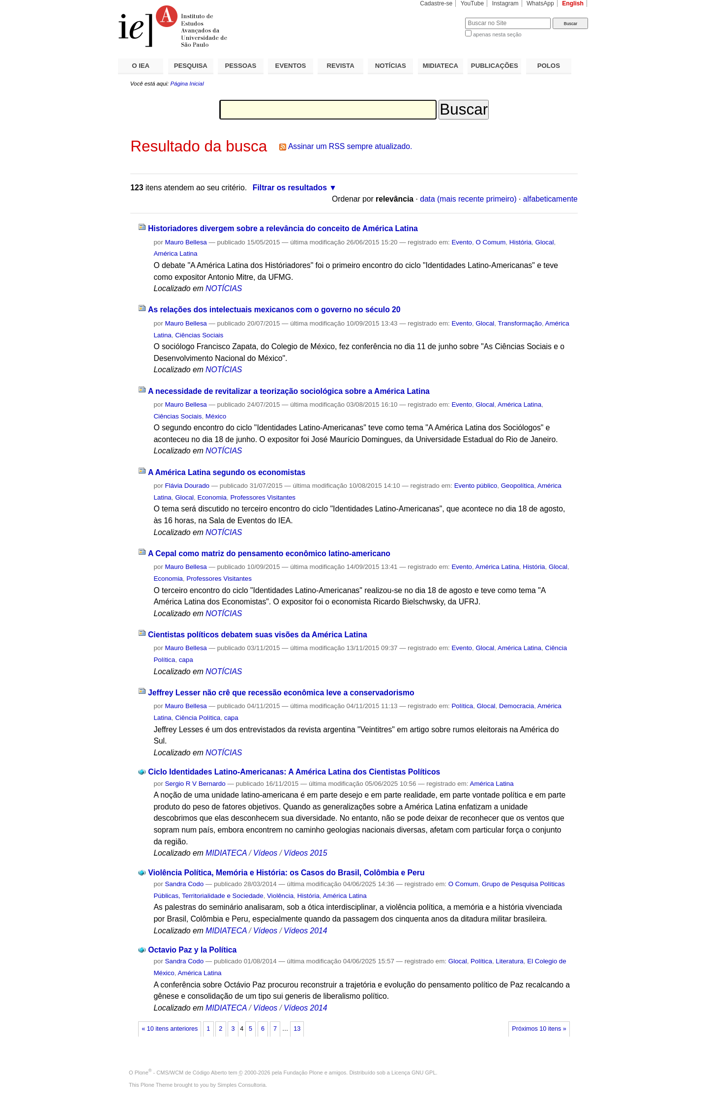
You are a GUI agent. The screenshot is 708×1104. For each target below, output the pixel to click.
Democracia (516, 706)
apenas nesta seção (497, 34)
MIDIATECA (440, 65)
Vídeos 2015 (305, 853)
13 (297, 1028)
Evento (461, 242)
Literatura (509, 961)
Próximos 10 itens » (539, 1028)
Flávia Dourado (187, 485)
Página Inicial (187, 84)
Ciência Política (197, 717)
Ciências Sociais (199, 335)
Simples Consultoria (241, 1085)
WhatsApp (540, 3)
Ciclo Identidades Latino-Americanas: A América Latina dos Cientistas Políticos (294, 772)
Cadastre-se (436, 3)
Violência (280, 895)
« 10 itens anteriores (170, 1028)
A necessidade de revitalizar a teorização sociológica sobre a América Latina (289, 391)
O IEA (140, 65)
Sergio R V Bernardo (195, 783)
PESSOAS (241, 65)
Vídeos (265, 853)
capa (186, 659)
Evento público (476, 485)
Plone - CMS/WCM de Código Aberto (181, 1072)
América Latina (175, 253)
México (216, 416)
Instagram (505, 3)
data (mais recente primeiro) (468, 199)
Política (462, 706)
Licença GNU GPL (413, 1072)
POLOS (548, 65)
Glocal (544, 242)
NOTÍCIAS (390, 65)
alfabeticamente (550, 199)
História (520, 242)
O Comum (490, 242)
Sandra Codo (184, 884)
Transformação (520, 323)
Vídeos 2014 (305, 930)
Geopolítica (517, 485)
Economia (212, 497)
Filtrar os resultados (290, 187)
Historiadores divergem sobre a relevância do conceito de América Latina (283, 228)
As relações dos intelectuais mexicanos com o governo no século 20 (274, 309)
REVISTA (340, 65)
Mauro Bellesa (185, 242)
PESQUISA (190, 65)
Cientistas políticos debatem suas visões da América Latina (257, 634)
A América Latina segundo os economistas (226, 472)
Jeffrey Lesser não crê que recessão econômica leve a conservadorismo (281, 692)
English (573, 3)
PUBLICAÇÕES (494, 65)
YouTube (472, 3)
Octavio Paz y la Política (192, 950)
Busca (441, 17)
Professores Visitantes (262, 497)
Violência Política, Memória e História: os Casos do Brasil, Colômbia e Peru (286, 872)
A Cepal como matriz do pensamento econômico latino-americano (269, 553)
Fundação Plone (303, 1072)
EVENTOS (290, 65)
